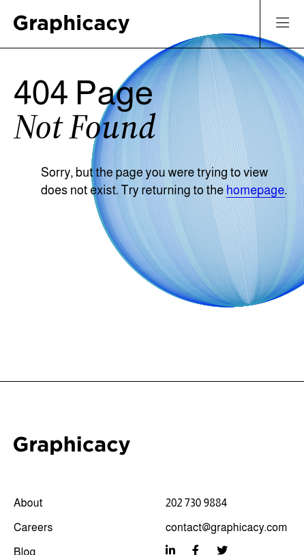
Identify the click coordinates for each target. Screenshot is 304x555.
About (28, 503)
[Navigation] (282, 24)
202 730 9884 (196, 503)
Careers (33, 527)
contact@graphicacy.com (227, 527)
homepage (255, 190)
